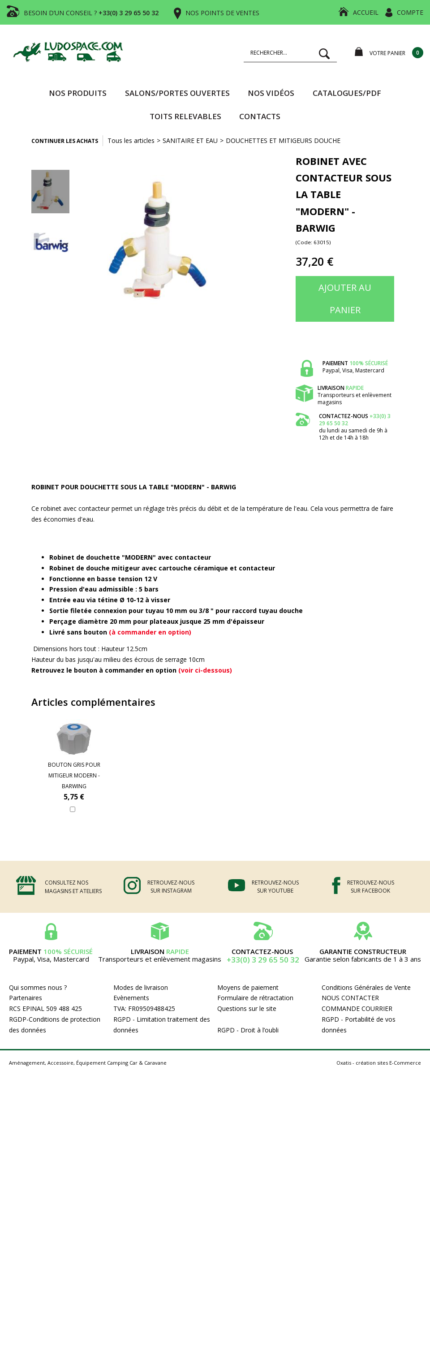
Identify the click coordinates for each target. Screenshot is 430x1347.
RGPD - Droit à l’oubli (248, 1030)
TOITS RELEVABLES (185, 116)
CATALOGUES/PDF (347, 93)
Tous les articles (131, 140)
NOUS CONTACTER (350, 997)
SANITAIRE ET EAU (190, 140)
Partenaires (25, 997)
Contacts (259, 116)
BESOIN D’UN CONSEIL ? (91, 13)
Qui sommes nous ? (38, 987)
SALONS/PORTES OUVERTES (177, 93)
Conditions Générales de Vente (366, 987)
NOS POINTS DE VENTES (222, 13)
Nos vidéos (271, 93)
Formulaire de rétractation (255, 997)
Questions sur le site (246, 1008)
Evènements (131, 997)
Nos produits (78, 93)
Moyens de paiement (248, 987)
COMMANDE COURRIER (357, 1008)
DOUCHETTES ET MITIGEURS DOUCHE (283, 140)
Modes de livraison (140, 987)
